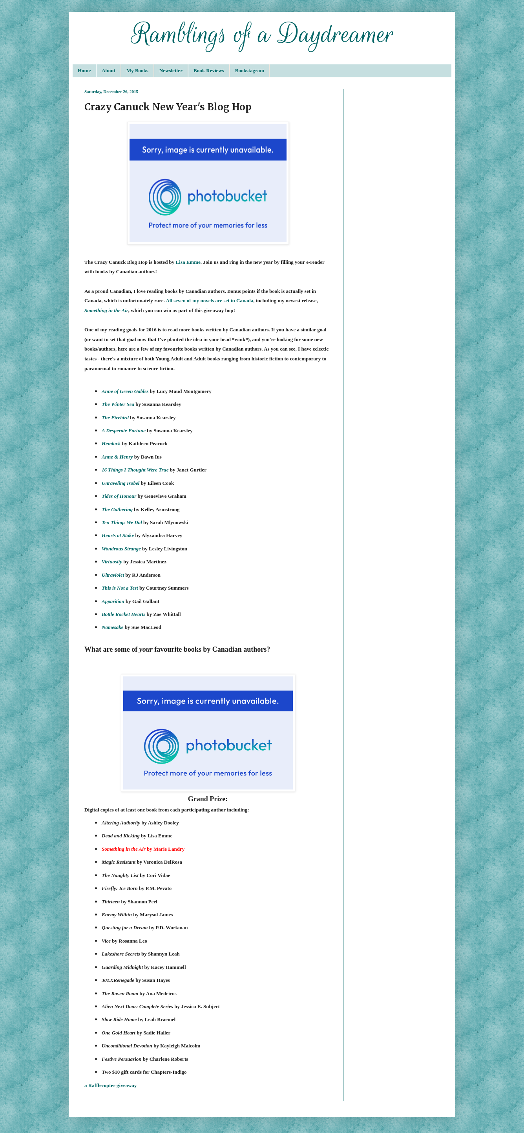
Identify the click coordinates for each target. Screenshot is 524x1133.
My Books (137, 70)
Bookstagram (249, 70)
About (108, 70)
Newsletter (171, 70)
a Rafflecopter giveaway (110, 1085)
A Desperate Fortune (124, 430)
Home (84, 70)
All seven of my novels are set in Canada (209, 300)
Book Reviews (209, 70)
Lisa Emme (188, 262)
